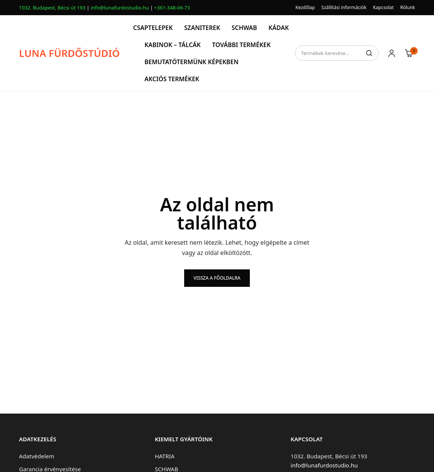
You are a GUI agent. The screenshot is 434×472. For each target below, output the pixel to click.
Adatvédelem (36, 456)
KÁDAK (278, 28)
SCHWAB (244, 28)
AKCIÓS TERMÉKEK (171, 79)
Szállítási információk (344, 7)
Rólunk (407, 7)
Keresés (369, 53)
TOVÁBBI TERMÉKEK (241, 45)
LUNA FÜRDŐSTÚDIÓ (69, 53)
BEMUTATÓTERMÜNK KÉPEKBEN (191, 62)
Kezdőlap (305, 7)
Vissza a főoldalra (217, 278)
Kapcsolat (383, 7)
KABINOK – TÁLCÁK (172, 45)
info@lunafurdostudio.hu (120, 7)
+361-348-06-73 (172, 7)
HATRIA (165, 456)
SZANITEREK (202, 28)
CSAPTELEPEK (152, 28)
